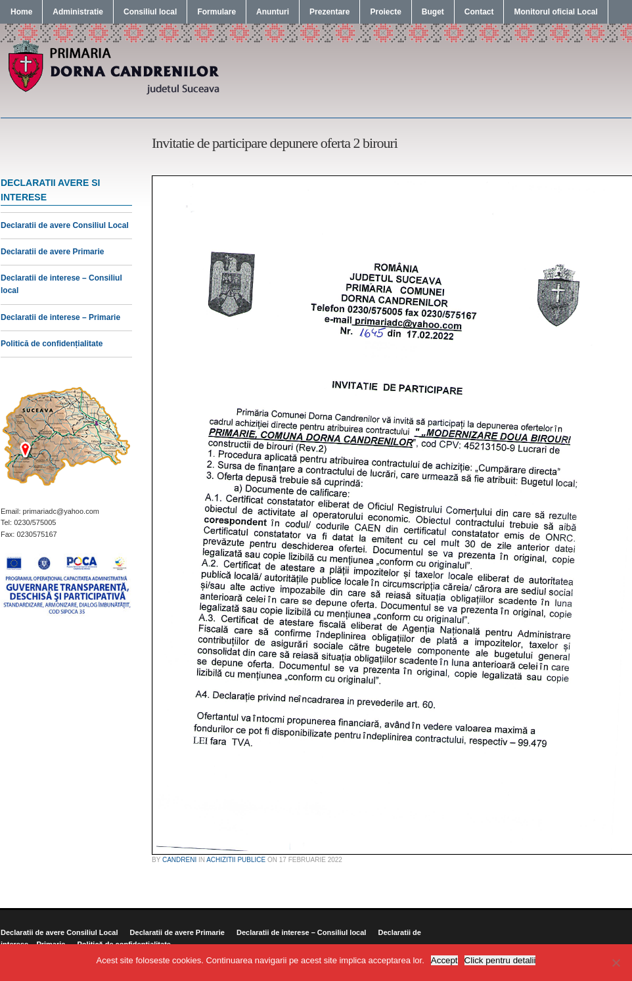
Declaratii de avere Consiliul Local (65, 225)
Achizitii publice (235, 859)
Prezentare (329, 11)
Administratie (78, 11)
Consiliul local (150, 11)
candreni (179, 859)
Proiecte (385, 11)
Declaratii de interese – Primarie (60, 317)
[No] (615, 962)
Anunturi (272, 11)
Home (21, 11)
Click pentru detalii (500, 960)
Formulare (216, 11)
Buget (433, 11)
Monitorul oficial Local (555, 11)
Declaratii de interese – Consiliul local (301, 932)
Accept (444, 960)
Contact (479, 11)
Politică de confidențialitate (51, 343)
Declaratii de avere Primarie (52, 251)
